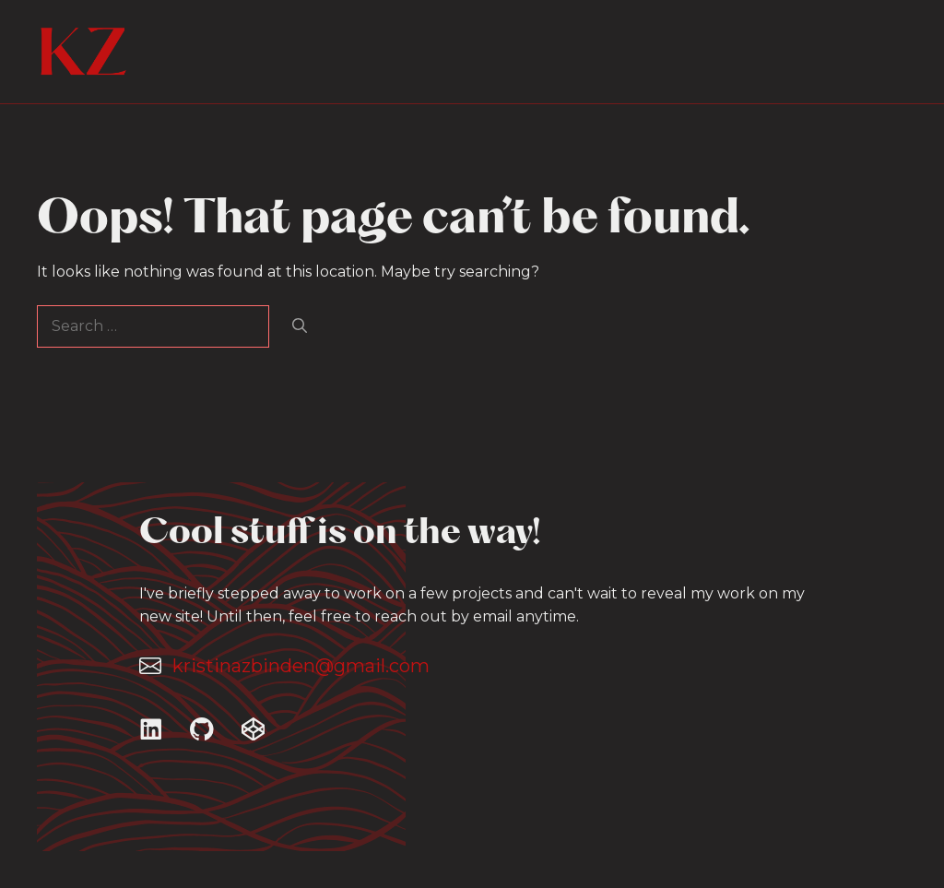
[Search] (299, 326)
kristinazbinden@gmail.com (301, 666)
